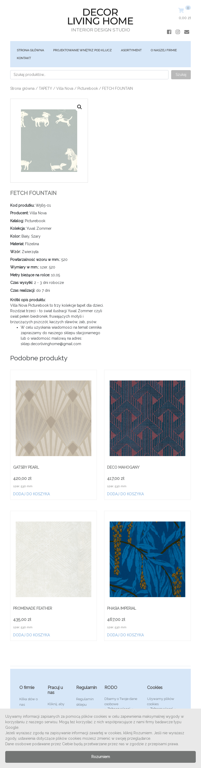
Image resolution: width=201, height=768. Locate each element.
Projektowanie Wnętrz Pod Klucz (82, 50)
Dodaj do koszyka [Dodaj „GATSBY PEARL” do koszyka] (31, 494)
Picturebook (87, 88)
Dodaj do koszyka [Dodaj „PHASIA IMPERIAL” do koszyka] (125, 635)
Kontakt (24, 58)
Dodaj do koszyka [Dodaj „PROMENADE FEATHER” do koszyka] (31, 635)
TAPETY (45, 88)
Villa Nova (64, 88)
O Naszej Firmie (164, 50)
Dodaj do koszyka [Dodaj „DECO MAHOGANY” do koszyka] (125, 494)
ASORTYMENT (131, 50)
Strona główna (30, 50)
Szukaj (181, 74)
